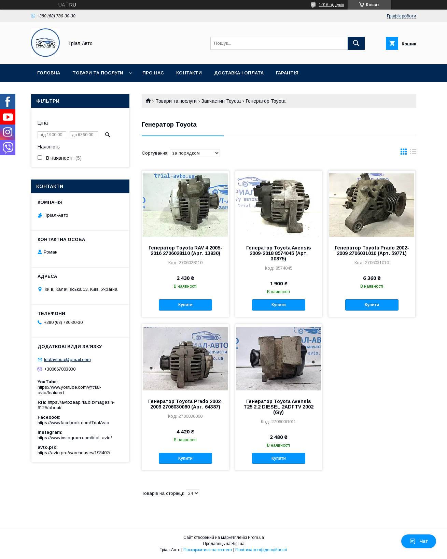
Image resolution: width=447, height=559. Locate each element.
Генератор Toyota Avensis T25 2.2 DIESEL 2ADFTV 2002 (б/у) (278, 407)
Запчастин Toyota (221, 101)
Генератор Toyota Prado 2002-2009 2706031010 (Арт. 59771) (372, 250)
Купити (185, 304)
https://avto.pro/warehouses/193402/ (74, 452)
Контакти (189, 72)
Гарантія (287, 72)
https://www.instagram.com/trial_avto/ (75, 437)
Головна (48, 72)
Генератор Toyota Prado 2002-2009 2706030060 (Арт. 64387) (185, 404)
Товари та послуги (97, 72)
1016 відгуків (331, 4)
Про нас (153, 72)
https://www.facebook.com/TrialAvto (73, 422)
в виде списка (413, 153)
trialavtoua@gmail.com (67, 359)
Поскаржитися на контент (207, 549)
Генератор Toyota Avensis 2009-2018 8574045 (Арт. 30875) (278, 253)
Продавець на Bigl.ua (224, 543)
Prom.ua (256, 537)
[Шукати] (356, 43)
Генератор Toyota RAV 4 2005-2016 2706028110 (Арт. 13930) (185, 250)
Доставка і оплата (239, 72)
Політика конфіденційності (261, 549)
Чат (418, 541)
